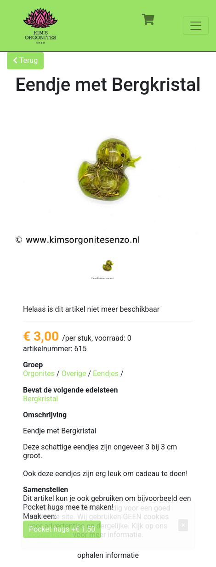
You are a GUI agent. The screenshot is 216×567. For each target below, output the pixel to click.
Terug (25, 60)
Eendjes (106, 373)
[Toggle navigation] (196, 26)
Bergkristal (40, 398)
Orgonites (39, 373)
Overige (74, 373)
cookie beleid (49, 534)
